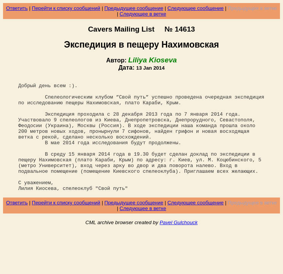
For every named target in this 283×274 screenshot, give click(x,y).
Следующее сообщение (196, 8)
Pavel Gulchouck (179, 245)
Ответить (17, 8)
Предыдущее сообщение (133, 8)
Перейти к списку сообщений (66, 8)
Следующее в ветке (143, 14)
